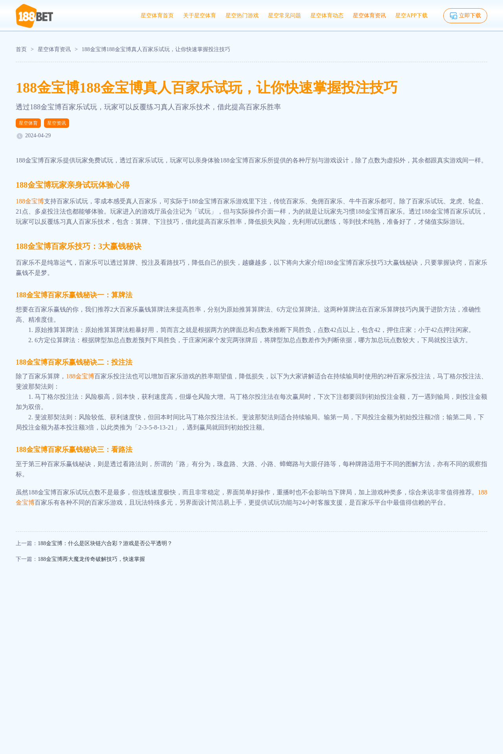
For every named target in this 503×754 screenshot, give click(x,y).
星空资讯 (56, 123)
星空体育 (28, 123)
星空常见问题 (284, 15)
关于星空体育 (199, 15)
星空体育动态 (326, 15)
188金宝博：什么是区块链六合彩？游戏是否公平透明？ (105, 543)
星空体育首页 (157, 15)
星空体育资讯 (369, 15)
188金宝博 (30, 201)
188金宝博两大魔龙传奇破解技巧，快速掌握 (91, 559)
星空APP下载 (411, 15)
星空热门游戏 (242, 15)
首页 (21, 49)
